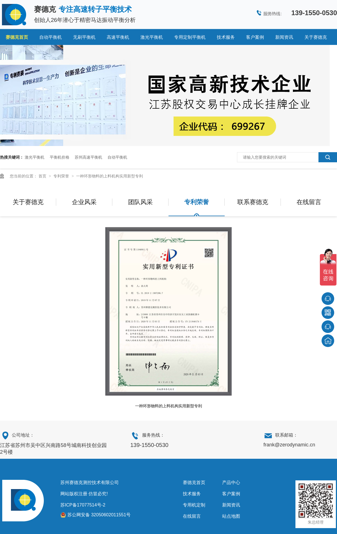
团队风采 (140, 202)
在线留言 (309, 202)
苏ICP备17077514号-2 (82, 505)
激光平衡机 (151, 37)
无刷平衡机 (84, 37)
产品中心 (231, 482)
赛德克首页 (17, 37)
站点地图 (231, 516)
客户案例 (255, 37)
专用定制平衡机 (190, 37)
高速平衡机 (118, 37)
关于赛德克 (315, 37)
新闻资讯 (284, 37)
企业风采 (84, 202)
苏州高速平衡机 (88, 157)
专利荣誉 (61, 176)
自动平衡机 (50, 37)
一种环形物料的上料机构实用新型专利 (109, 176)
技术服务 (226, 37)
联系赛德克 (252, 202)
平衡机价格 (59, 157)
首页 (42, 176)
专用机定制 (194, 505)
